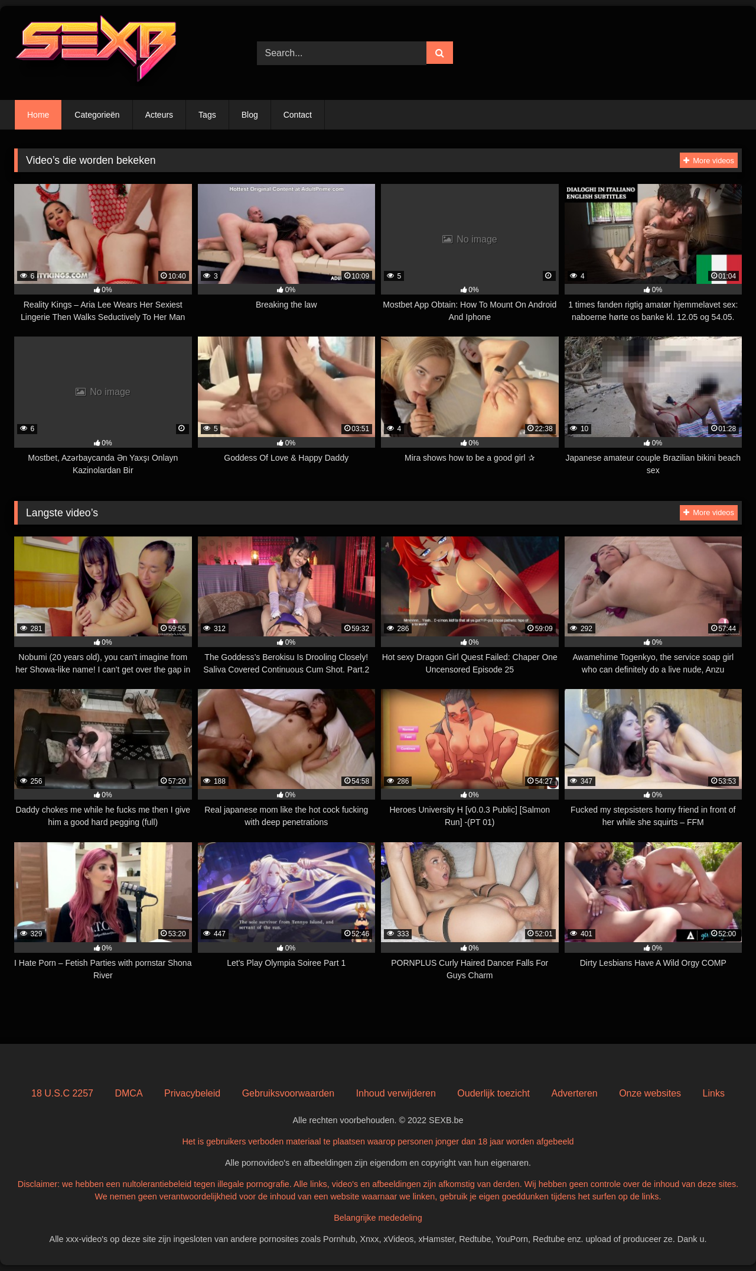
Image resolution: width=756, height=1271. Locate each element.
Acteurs (159, 114)
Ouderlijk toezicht (493, 1093)
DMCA (128, 1093)
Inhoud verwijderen (396, 1093)
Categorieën (96, 114)
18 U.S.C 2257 (62, 1093)
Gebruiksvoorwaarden (288, 1093)
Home (38, 114)
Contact (298, 114)
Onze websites (650, 1093)
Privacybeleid (192, 1093)
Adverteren (574, 1093)
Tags (207, 114)
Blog (250, 114)
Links (714, 1093)
